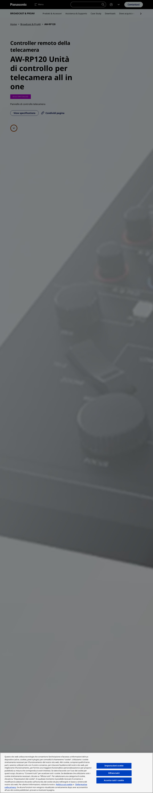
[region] (76, 773)
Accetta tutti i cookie (114, 780)
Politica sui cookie (64, 784)
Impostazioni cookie (114, 765)
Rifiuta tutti (114, 773)
